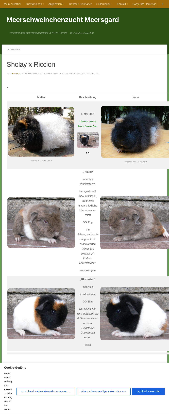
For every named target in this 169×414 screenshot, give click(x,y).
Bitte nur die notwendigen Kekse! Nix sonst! (103, 391)
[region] (84, 388)
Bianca (16, 73)
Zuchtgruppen (34, 4)
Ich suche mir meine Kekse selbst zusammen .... (45, 391)
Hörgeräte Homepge (144, 4)
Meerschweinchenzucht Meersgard (63, 20)
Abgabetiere (55, 4)
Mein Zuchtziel (12, 4)
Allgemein (14, 49)
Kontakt (121, 4)
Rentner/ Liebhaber (80, 4)
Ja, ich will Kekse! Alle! (148, 391)
